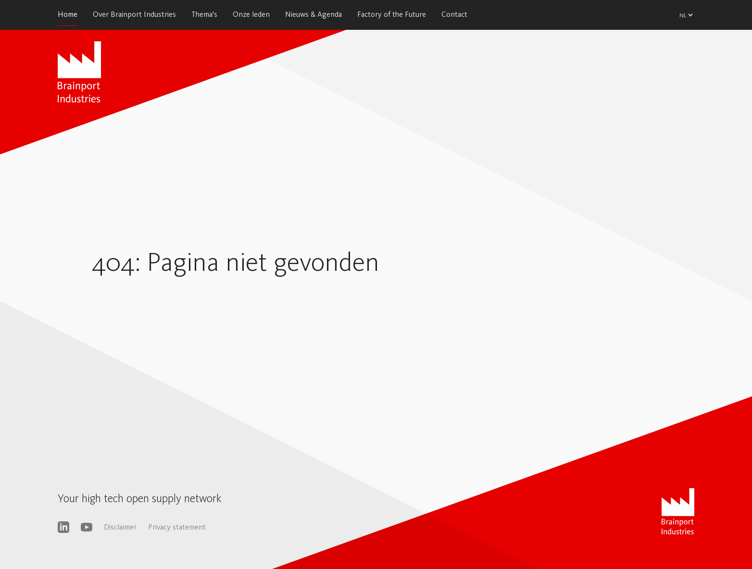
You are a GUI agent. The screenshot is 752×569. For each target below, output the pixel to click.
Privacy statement (177, 526)
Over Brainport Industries (134, 14)
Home (67, 14)
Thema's (204, 14)
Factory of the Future (391, 14)
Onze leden (251, 14)
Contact (454, 14)
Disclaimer (120, 526)
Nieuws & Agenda (313, 14)
